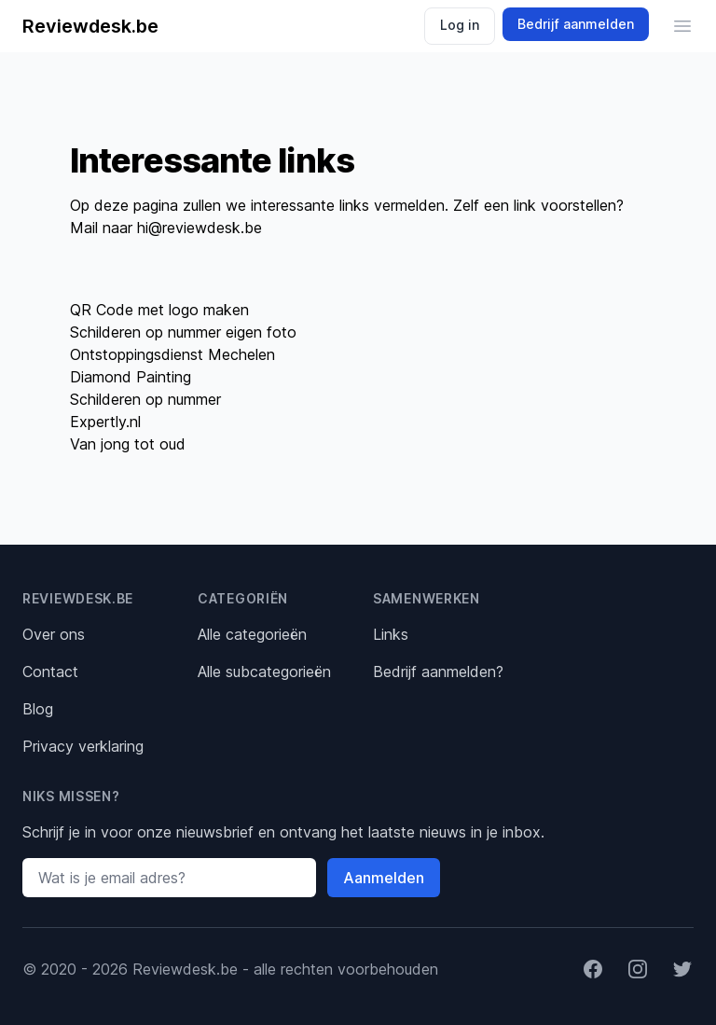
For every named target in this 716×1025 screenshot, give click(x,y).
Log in (459, 25)
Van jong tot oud (128, 444)
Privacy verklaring (83, 746)
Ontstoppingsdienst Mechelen (172, 354)
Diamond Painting (130, 376)
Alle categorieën (252, 634)
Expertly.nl (105, 421)
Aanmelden (383, 877)
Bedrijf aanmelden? (438, 671)
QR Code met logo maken (159, 309)
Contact (50, 671)
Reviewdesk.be (90, 26)
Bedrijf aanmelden (575, 24)
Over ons (53, 634)
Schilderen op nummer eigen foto (183, 332)
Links (390, 634)
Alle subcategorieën (264, 671)
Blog (37, 708)
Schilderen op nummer (145, 399)
